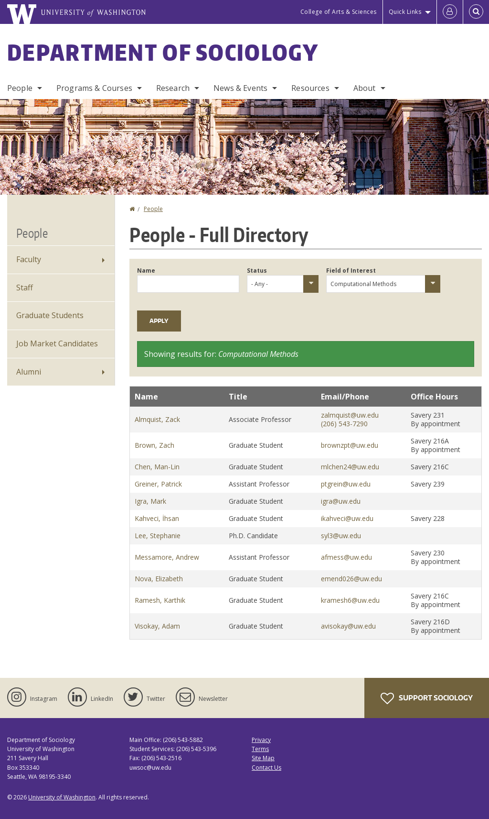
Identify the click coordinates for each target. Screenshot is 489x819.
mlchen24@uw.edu (350, 466)
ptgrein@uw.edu (346, 483)
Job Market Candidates (57, 343)
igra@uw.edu (341, 501)
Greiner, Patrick (158, 483)
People (19, 88)
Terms (260, 749)
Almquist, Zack (157, 419)
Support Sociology (427, 698)
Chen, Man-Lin (157, 466)
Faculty (28, 259)
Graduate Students (50, 315)
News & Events (240, 88)
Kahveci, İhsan (157, 518)
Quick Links (405, 12)
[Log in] (450, 12)
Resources (310, 88)
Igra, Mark (150, 501)
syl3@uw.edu (341, 535)
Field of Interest (351, 270)
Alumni (28, 371)
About (364, 88)
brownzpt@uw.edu (349, 445)
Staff (24, 287)
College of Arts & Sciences (338, 12)
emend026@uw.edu (351, 578)
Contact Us (266, 768)
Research (173, 88)
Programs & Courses (94, 88)
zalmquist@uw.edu (350, 415)
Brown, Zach (154, 445)
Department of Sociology (163, 52)
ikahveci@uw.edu (347, 518)
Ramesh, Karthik (160, 600)
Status (257, 270)
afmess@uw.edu (346, 557)
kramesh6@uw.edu (350, 600)
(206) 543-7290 (344, 423)
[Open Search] (476, 12)
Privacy (261, 740)
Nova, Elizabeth (159, 578)
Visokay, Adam (157, 626)
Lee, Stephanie (158, 535)
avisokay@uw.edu (348, 626)
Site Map (263, 758)
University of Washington (62, 797)
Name (146, 270)
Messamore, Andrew (167, 557)
